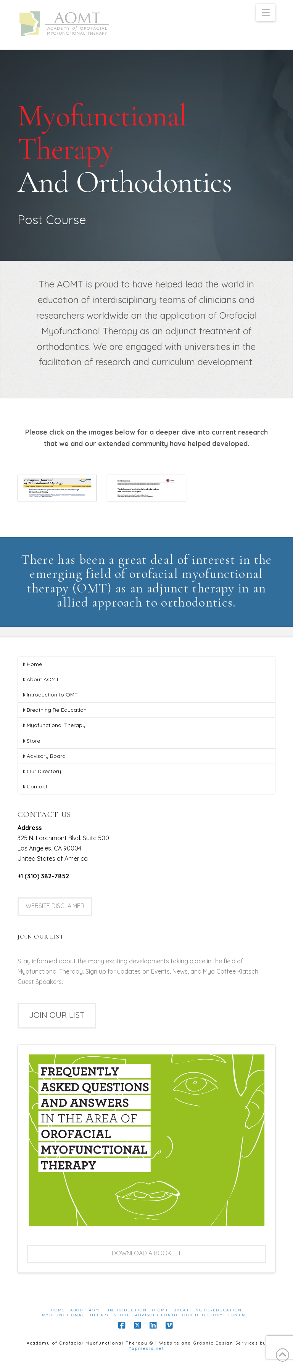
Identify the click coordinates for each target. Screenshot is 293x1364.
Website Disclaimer (55, 906)
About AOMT (41, 679)
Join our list (57, 1015)
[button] (265, 12)
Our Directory (42, 771)
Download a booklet (146, 1253)
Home (32, 664)
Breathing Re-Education (55, 709)
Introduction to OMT (50, 694)
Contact (35, 786)
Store (31, 740)
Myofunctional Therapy (54, 725)
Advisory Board (44, 756)
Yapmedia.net (146, 1348)
